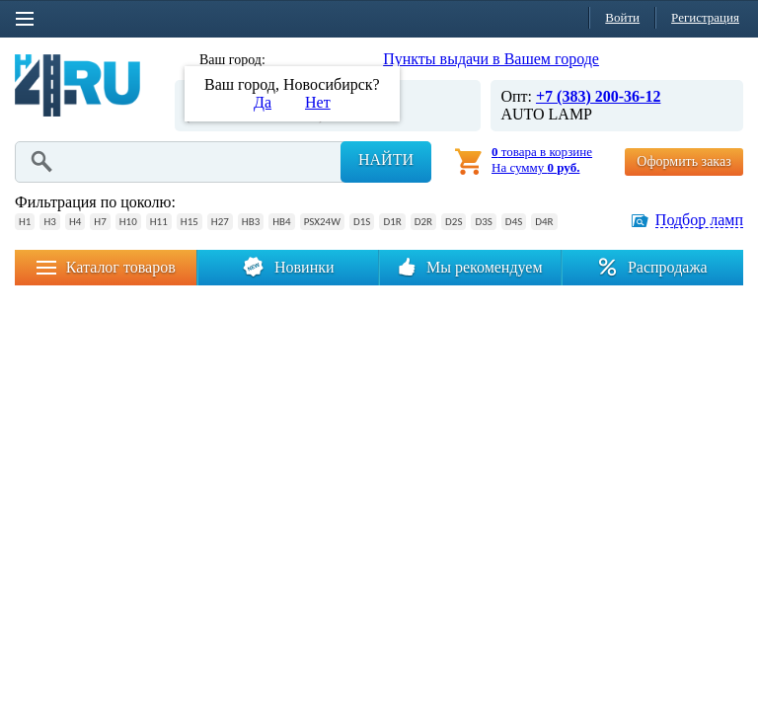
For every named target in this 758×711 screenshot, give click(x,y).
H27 (220, 221)
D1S (361, 221)
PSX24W (322, 221)
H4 (75, 221)
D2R (423, 221)
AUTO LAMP (546, 114)
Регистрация (705, 17)
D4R (544, 221)
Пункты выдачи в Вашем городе (491, 58)
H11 (159, 221)
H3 (49, 221)
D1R (392, 221)
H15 (189, 221)
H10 (128, 221)
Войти (622, 17)
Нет (318, 102)
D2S (453, 221)
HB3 (251, 221)
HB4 (281, 221)
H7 (100, 221)
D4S (513, 221)
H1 (25, 221)
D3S (483, 221)
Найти (386, 159)
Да (262, 102)
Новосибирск (309, 59)
